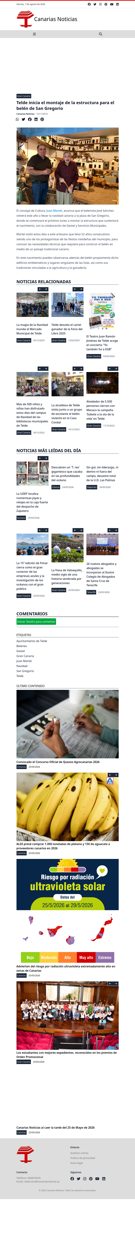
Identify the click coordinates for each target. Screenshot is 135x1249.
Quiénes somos (79, 1153)
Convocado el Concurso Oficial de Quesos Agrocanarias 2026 (58, 762)
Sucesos (21, 517)
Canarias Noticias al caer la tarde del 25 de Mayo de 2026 (55, 1128)
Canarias (21, 766)
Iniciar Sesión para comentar (36, 622)
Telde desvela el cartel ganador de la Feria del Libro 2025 (66, 329)
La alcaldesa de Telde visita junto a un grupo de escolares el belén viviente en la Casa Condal (66, 413)
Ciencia (55, 487)
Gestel (20, 651)
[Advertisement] (67, 65)
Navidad (21, 666)
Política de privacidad (82, 1158)
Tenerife (91, 592)
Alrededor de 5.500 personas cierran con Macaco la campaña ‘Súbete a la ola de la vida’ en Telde (100, 410)
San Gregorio (25, 671)
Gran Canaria (24, 96)
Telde (20, 676)
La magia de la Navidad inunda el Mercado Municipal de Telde (32, 329)
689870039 (34, 1178)
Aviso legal (76, 1163)
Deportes (92, 487)
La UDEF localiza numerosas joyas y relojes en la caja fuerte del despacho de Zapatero (32, 502)
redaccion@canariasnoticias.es (42, 1181)
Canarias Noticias (25, 113)
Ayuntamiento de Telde (31, 641)
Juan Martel (54, 211)
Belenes (21, 646)
